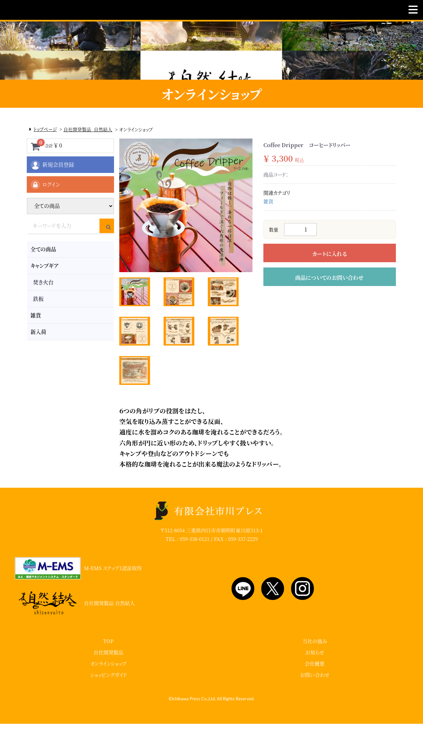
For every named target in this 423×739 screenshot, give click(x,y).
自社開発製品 (108, 667)
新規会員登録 (52, 165)
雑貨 (35, 315)
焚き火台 (43, 282)
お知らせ (314, 667)
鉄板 (38, 299)
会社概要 (315, 678)
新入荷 (38, 332)
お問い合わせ (314, 689)
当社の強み (314, 656)
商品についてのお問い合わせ (329, 277)
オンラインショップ (108, 678)
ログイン (45, 185)
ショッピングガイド (108, 689)
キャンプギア (44, 265)
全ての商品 (43, 249)
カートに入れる (329, 254)
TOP (108, 656)
